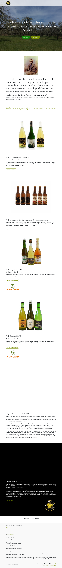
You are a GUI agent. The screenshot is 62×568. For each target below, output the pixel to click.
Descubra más (10, 500)
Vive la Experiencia (11, 169)
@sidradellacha (10, 534)
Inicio (7, 527)
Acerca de (25, 37)
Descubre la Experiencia (12, 280)
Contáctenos (36, 37)
